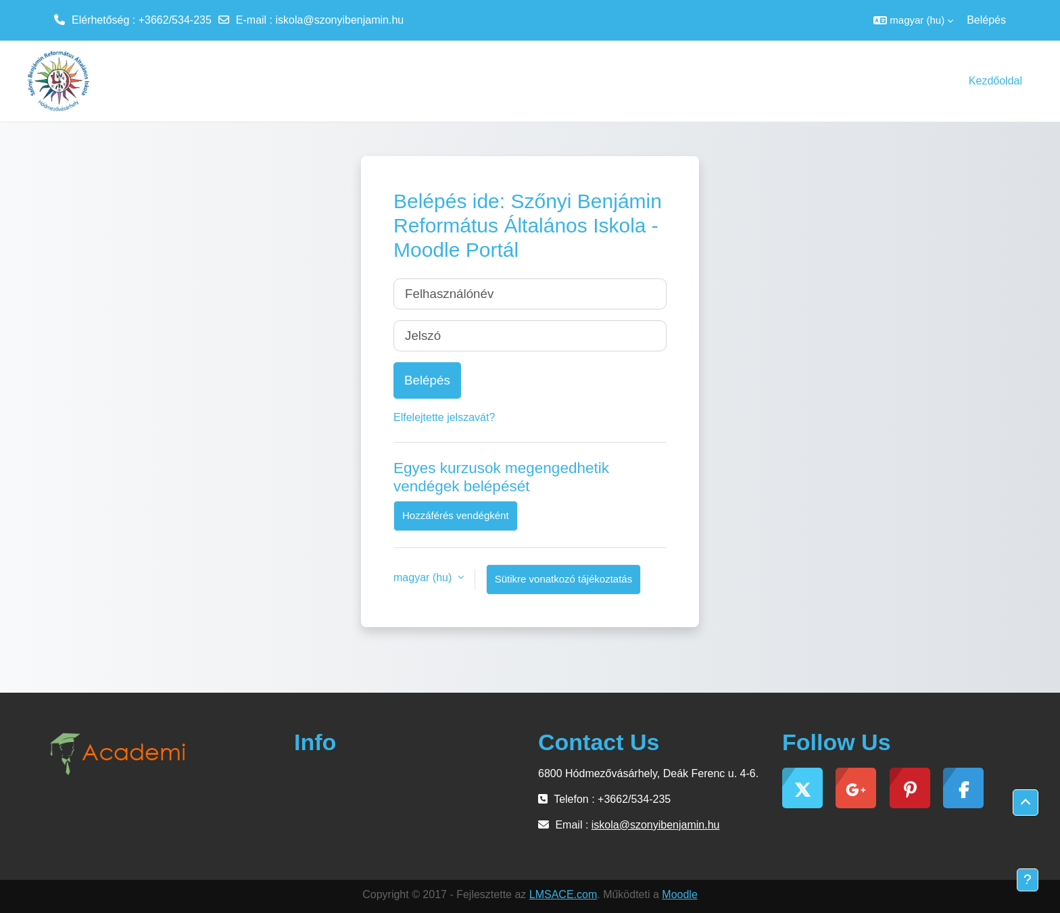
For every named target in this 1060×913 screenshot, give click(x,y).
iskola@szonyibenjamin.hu (340, 20)
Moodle (679, 894)
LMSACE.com (563, 894)
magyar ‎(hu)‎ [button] (424, 577)
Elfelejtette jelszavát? (444, 417)
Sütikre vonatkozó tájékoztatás (563, 579)
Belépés (986, 20)
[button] (913, 20)
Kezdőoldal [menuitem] (995, 81)
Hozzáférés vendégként (455, 515)
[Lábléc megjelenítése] (1027, 879)
